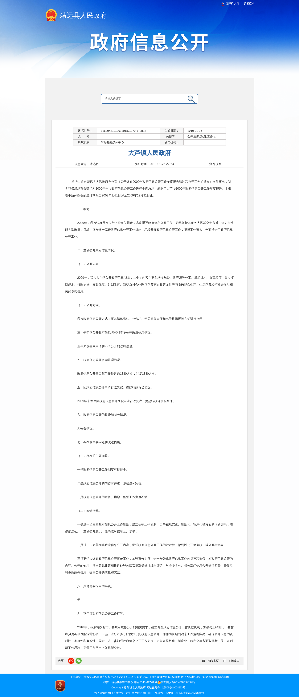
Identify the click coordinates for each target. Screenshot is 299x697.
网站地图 (223, 676)
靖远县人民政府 (83, 15)
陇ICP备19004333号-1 (174, 687)
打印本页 (213, 660)
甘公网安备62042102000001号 (177, 682)
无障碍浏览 (230, 3)
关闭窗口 (234, 660)
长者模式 (249, 3)
